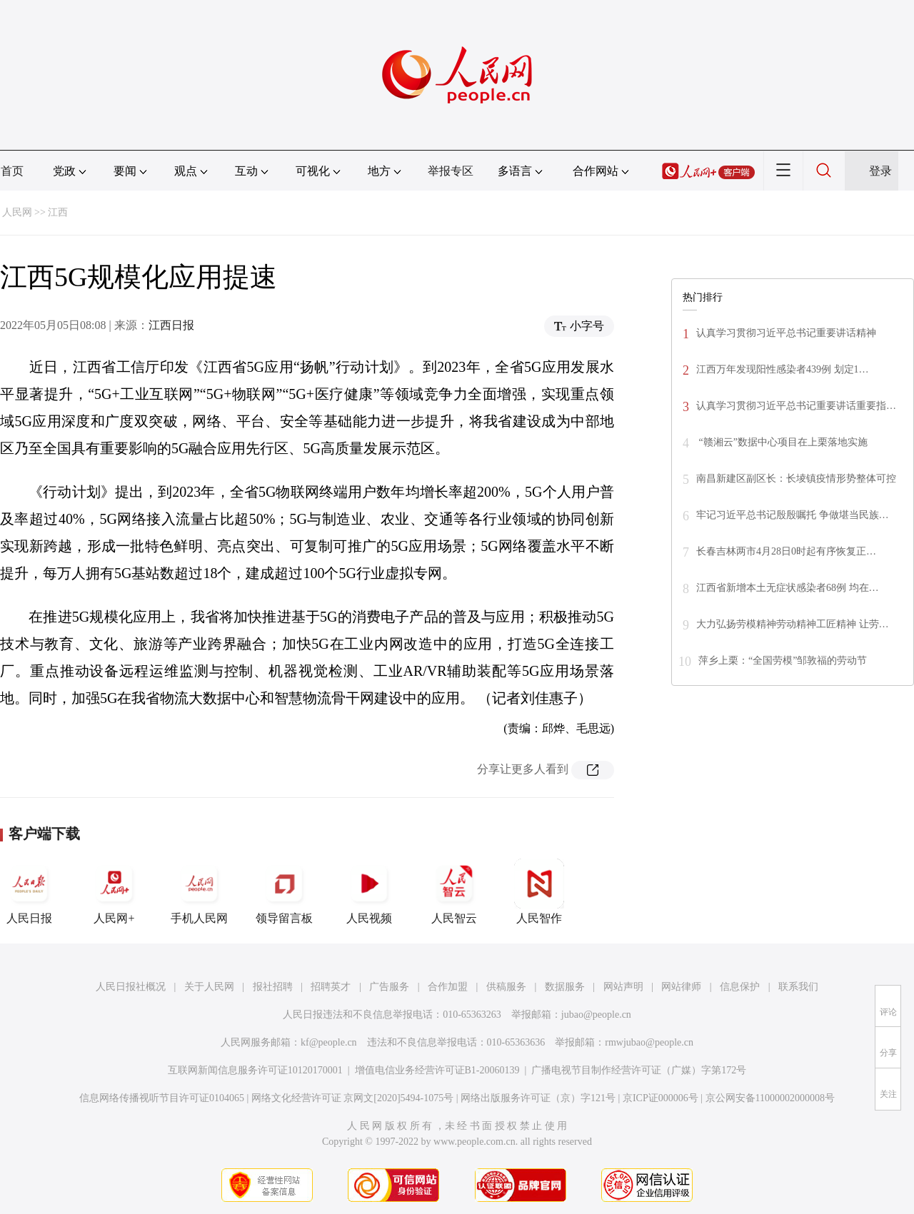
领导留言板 (284, 891)
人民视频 (369, 891)
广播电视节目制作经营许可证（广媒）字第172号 (638, 1070)
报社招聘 (273, 986)
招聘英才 (331, 986)
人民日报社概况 (131, 986)
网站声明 (623, 986)
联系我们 (798, 986)
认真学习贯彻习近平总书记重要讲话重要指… (796, 405)
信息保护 (740, 986)
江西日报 (171, 325)
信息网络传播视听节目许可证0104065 (161, 1098)
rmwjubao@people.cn (649, 1042)
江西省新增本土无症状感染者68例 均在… (787, 587)
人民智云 (454, 891)
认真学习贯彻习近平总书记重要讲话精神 (786, 333)
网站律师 (681, 986)
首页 (12, 171)
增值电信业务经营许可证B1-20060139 (437, 1070)
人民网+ (114, 891)
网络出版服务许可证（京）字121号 (538, 1098)
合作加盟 (448, 986)
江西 (58, 212)
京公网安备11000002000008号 (770, 1098)
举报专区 (450, 171)
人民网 (17, 212)
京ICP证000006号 (660, 1098)
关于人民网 (209, 986)
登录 (880, 171)
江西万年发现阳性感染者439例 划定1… (782, 369)
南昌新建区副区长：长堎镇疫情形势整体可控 (796, 478)
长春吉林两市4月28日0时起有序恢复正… (786, 551)
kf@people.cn (329, 1042)
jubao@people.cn (596, 1014)
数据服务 (565, 986)
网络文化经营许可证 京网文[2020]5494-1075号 (352, 1098)
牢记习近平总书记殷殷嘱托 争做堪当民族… (792, 515)
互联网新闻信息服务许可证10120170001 (255, 1070)
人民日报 (29, 891)
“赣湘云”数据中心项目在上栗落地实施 (782, 442)
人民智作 (539, 891)
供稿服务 (506, 986)
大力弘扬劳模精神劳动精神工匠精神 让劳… (792, 624)
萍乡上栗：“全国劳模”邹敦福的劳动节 (782, 660)
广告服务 (389, 986)
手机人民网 (199, 891)
